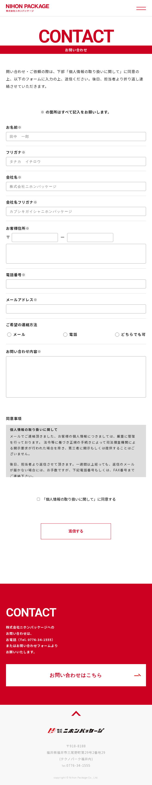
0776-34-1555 (78, 765)
